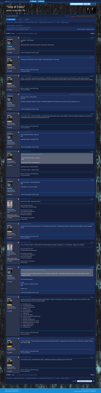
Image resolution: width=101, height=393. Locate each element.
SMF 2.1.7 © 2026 (8, 389)
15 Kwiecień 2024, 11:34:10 (25, 179)
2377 (22, 33)
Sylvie (58, 22)
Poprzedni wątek (81, 29)
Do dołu (8, 33)
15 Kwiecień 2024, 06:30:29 (25, 151)
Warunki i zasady (88, 389)
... (18, 33)
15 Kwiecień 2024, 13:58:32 (25, 242)
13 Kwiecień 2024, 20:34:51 (25, 37)
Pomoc (83, 389)
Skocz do (75, 381)
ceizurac (9, 199)
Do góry (8, 374)
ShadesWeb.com (15, 391)
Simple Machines (15, 389)
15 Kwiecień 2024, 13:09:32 (25, 223)
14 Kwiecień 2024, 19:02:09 (25, 113)
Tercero (9, 37)
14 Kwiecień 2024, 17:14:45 (25, 94)
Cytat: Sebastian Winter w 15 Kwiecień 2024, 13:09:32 (34, 270)
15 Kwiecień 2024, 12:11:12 (25, 198)
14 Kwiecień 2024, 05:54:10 (25, 56)
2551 (35, 33)
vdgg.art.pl (73, 16)
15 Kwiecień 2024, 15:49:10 (25, 266)
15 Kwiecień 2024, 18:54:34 (25, 338)
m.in (64, 244)
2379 (29, 33)
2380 (32, 33)
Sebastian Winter (12, 57)
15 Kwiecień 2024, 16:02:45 (25, 296)
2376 (20, 33)
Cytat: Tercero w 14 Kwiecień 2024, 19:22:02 (32, 154)
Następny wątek (90, 29)
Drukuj (92, 33)
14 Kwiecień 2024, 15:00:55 (25, 75)
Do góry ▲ (94, 389)
